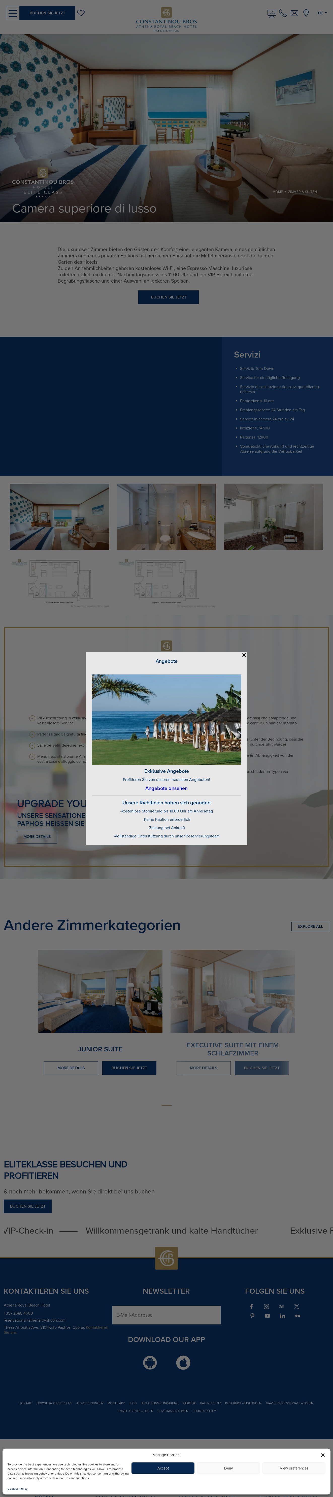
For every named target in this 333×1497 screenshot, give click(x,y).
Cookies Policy (17, 1489)
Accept (163, 1468)
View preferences (294, 1468)
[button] (322, 1454)
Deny (228, 1468)
